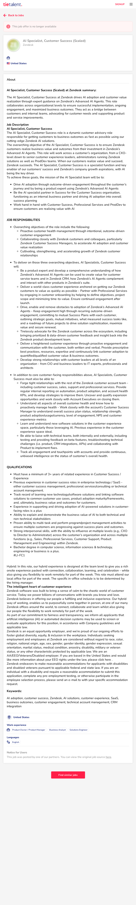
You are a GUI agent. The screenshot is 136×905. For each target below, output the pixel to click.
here (108, 757)
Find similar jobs (68, 775)
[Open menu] (131, 4)
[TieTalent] (12, 4)
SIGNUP (119, 4)
